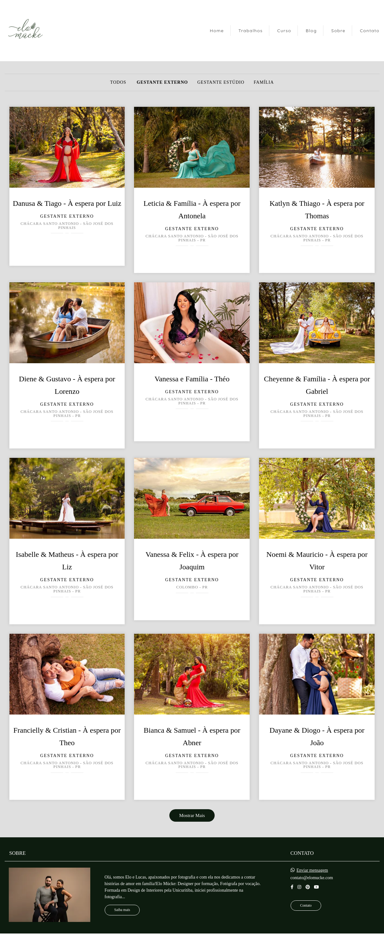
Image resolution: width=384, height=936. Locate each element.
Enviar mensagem (312, 870)
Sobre (338, 30)
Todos (118, 82)
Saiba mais (122, 910)
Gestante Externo (162, 82)
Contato (370, 30)
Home (217, 30)
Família (264, 82)
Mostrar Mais (192, 815)
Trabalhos (250, 30)
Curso (284, 30)
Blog (311, 30)
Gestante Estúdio (220, 82)
